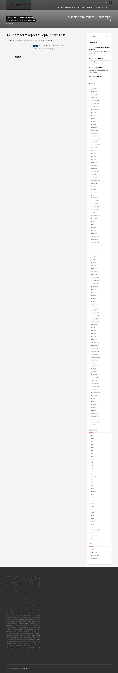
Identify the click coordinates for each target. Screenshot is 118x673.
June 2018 (93, 366)
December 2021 (95, 242)
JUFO (92, 486)
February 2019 (95, 342)
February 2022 (95, 236)
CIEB (92, 453)
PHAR (92, 515)
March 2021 (94, 268)
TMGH (92, 533)
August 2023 (94, 183)
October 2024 (94, 142)
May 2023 (93, 192)
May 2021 (93, 263)
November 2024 (95, 139)
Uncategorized (95, 536)
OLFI (92, 503)
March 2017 (94, 410)
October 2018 (94, 354)
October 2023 (94, 177)
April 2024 (93, 159)
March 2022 (94, 233)
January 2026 (94, 97)
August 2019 (94, 324)
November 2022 (95, 209)
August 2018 (94, 360)
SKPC (92, 524)
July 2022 (93, 221)
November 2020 (95, 280)
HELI (92, 480)
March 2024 (94, 162)
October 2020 (94, 283)
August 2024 (94, 148)
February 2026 (95, 95)
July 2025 (93, 115)
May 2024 (93, 156)
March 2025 (94, 127)
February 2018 (95, 378)
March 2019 (94, 339)
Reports (93, 521)
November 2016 (95, 422)
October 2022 (94, 212)
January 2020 (94, 310)
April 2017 (93, 407)
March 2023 (94, 198)
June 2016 (93, 425)
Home (10, 17)
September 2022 (95, 215)
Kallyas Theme (28, 668)
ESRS (92, 474)
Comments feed (95, 555)
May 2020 (93, 298)
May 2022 (93, 227)
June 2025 (93, 118)
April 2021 (93, 265)
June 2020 (93, 295)
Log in (92, 549)
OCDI (92, 500)
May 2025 (93, 121)
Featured (93, 477)
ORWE (92, 512)
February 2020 (95, 307)
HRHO (92, 483)
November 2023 (95, 174)
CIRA (92, 456)
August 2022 (94, 218)
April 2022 (93, 230)
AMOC (92, 438)
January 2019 (94, 345)
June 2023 (93, 189)
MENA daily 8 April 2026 (96, 58)
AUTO (92, 444)
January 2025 (94, 133)
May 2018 (93, 369)
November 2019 (95, 316)
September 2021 (95, 251)
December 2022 (95, 207)
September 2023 (95, 180)
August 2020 (94, 289)
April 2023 (93, 195)
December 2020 (95, 277)
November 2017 (95, 386)
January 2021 (94, 274)
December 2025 (95, 100)
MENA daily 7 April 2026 (96, 68)
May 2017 (93, 404)
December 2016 (95, 419)
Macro (92, 488)
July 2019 (93, 327)
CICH (92, 450)
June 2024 (93, 153)
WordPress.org (95, 558)
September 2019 (95, 322)
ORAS (92, 506)
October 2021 (94, 248)
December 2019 (95, 313)
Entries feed (94, 552)
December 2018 (95, 348)
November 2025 (95, 103)
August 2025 (94, 112)
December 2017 (95, 383)
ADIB (92, 435)
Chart (92, 447)
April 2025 (93, 124)
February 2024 (95, 165)
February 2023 (95, 201)
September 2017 (95, 392)
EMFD (92, 471)
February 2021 (95, 271)
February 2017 (95, 413)
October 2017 (94, 389)
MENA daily (94, 491)
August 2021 (94, 254)
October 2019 (94, 319)
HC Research (11, 40)
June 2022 (93, 224)
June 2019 (93, 330)
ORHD (92, 509)
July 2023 (93, 186)
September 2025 (95, 109)
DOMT (92, 462)
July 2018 (93, 363)
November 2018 (95, 351)
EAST (92, 465)
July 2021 (93, 257)
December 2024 (95, 136)
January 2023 (94, 204)
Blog (16, 17)
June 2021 (93, 260)
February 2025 (95, 130)
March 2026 (94, 92)
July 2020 (93, 292)
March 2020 (94, 304)
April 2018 (93, 372)
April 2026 (93, 89)
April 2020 (93, 301)
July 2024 (93, 150)
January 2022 (94, 239)
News (92, 497)
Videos (92, 539)
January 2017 (94, 416)
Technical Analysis (26, 17)
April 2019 (93, 336)
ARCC (92, 441)
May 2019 (93, 333)
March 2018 (94, 375)
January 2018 (94, 381)
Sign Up (54, 49)
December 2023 (95, 171)
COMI (92, 459)
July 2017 (93, 398)
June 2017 (93, 401)
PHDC (92, 518)
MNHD (92, 494)
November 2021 (95, 245)
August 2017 (94, 395)
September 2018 (95, 357)
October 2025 (94, 106)
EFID (92, 468)
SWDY (92, 527)
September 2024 (95, 145)
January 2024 (94, 168)
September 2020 (95, 286)
